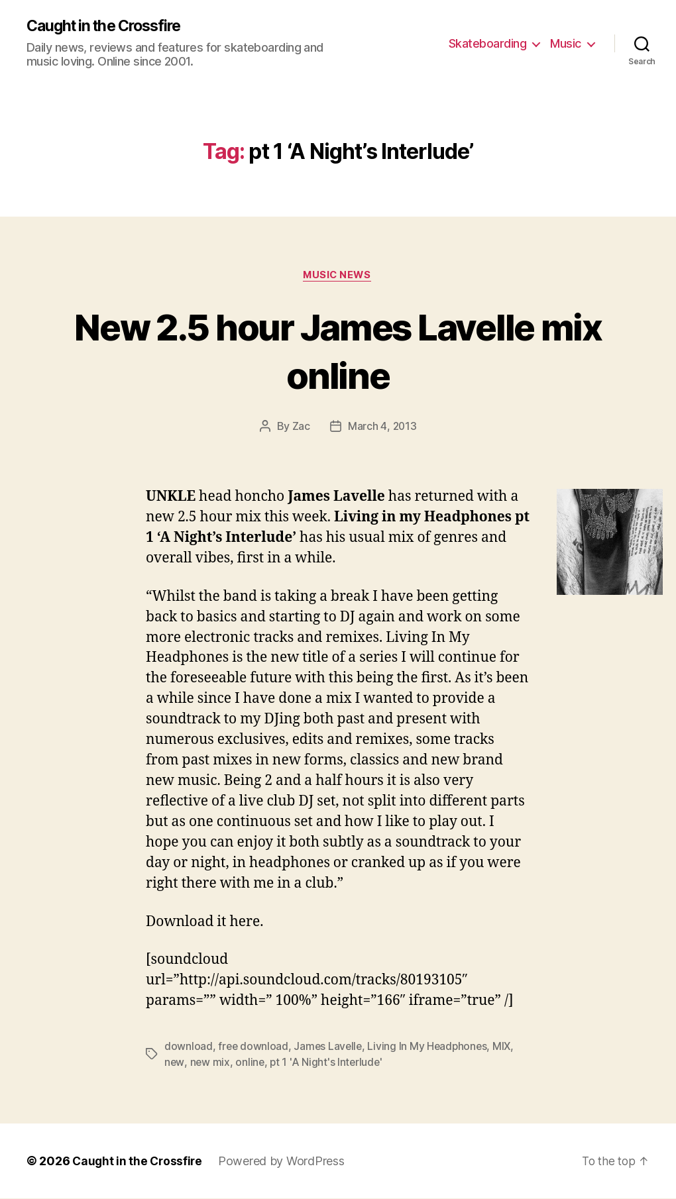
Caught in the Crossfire (109, 26)
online (250, 1063)
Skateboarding (488, 43)
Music (565, 43)
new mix (210, 1063)
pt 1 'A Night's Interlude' (328, 1063)
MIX (507, 1047)
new (174, 1063)
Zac (301, 428)
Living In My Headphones (431, 1047)
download (188, 1047)
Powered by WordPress (284, 1162)
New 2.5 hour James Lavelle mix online (338, 351)
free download (254, 1047)
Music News (338, 276)
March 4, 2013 (382, 428)
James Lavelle (330, 1047)
